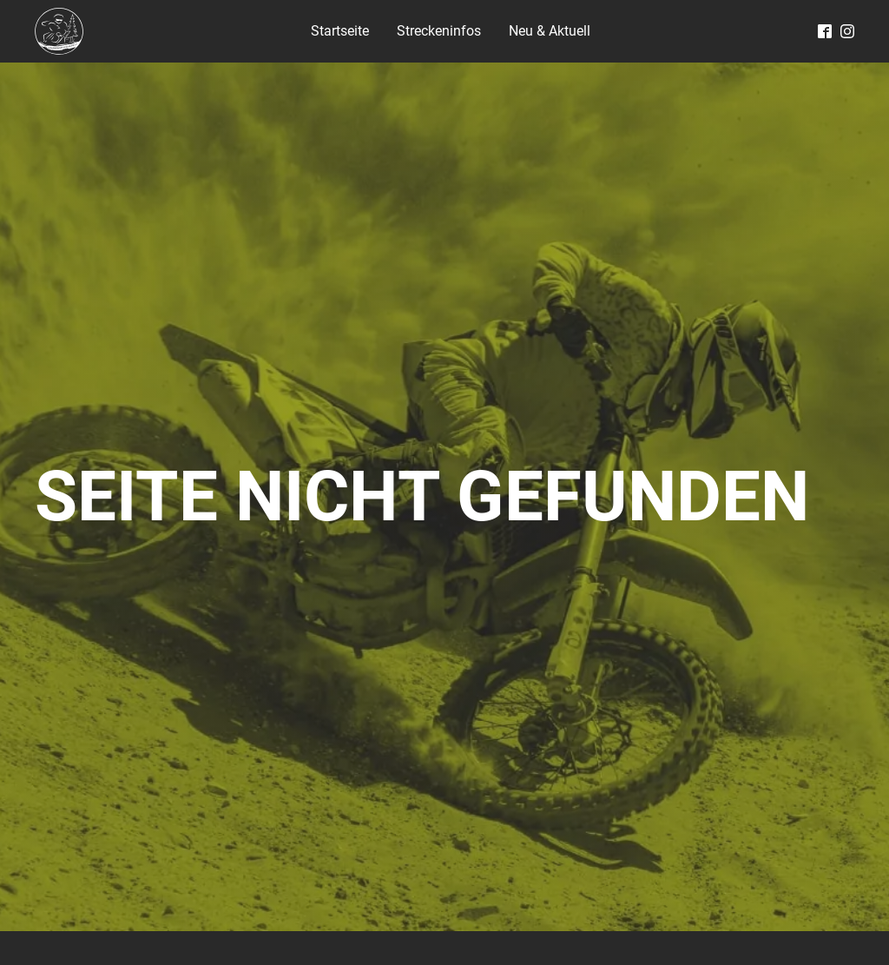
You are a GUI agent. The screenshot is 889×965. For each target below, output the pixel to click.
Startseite (340, 31)
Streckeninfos (439, 31)
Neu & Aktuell (549, 31)
